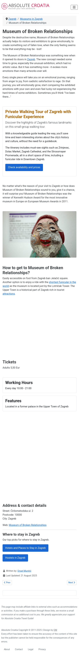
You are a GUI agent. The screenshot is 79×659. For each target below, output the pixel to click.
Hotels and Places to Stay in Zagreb (25, 547)
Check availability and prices (24, 167)
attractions (9, 293)
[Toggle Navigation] (74, 7)
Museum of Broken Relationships (27, 525)
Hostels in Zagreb (15, 557)
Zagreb (31, 59)
